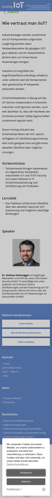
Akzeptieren (26, 473)
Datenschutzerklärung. (18, 464)
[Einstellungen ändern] (14, 489)
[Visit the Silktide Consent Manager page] (43, 489)
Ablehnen (26, 481)
